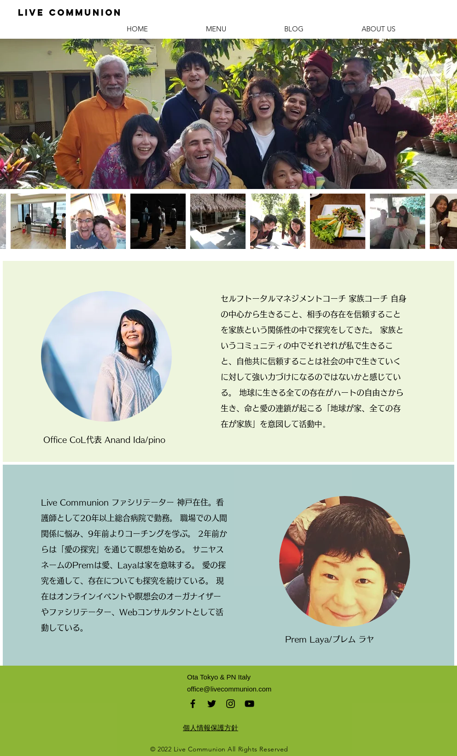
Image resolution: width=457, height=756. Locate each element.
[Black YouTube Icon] (249, 703)
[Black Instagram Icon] (230, 703)
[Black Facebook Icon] (193, 703)
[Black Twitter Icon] (211, 703)
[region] (106, 356)
